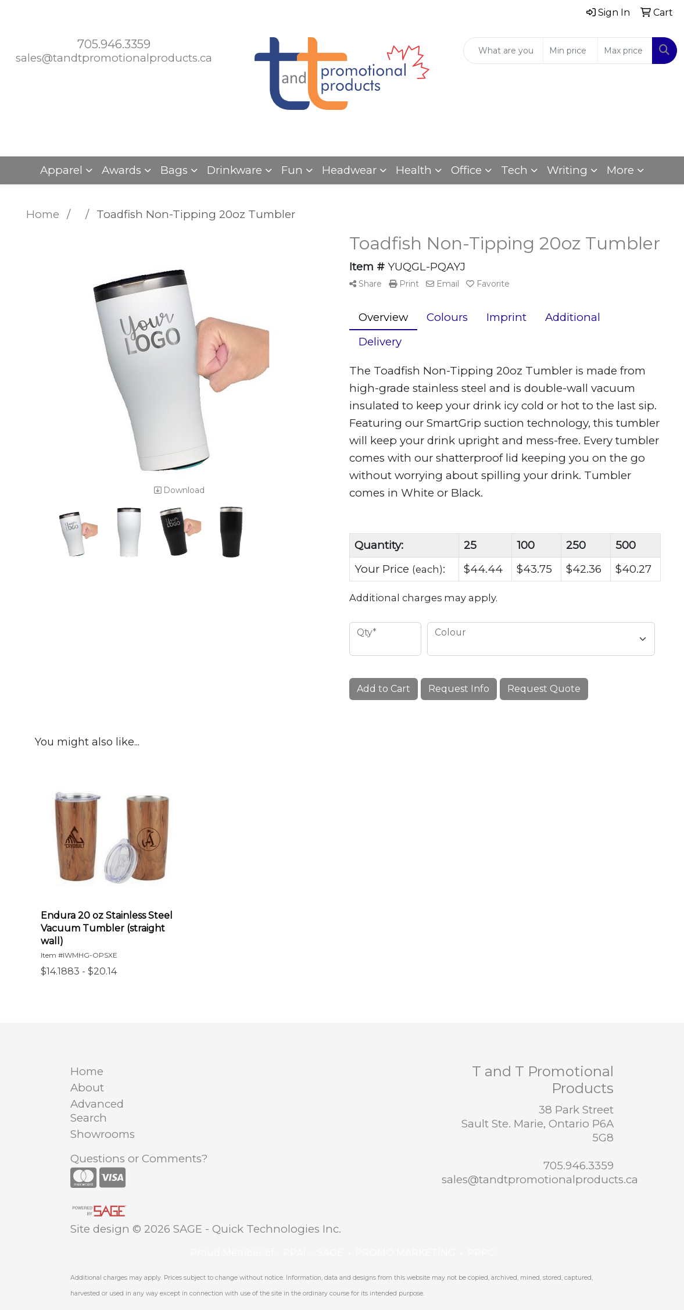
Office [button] (466, 170)
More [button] (620, 170)
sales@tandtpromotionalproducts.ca (114, 58)
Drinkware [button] (234, 170)
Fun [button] (292, 170)
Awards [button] (121, 170)
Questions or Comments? (138, 1158)
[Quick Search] (503, 50)
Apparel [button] (61, 170)
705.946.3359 (114, 44)
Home (86, 1071)
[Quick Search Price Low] (570, 50)
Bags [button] (174, 170)
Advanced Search (97, 1111)
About (87, 1087)
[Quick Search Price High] (625, 50)
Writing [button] (567, 170)
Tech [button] (514, 170)
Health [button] (414, 170)
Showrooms (102, 1134)
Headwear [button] (349, 170)
